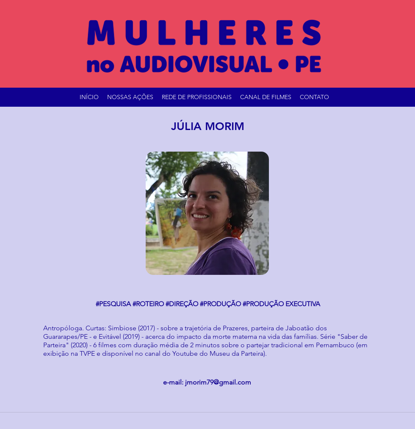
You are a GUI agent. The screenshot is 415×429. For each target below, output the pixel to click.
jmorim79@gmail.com (218, 382)
